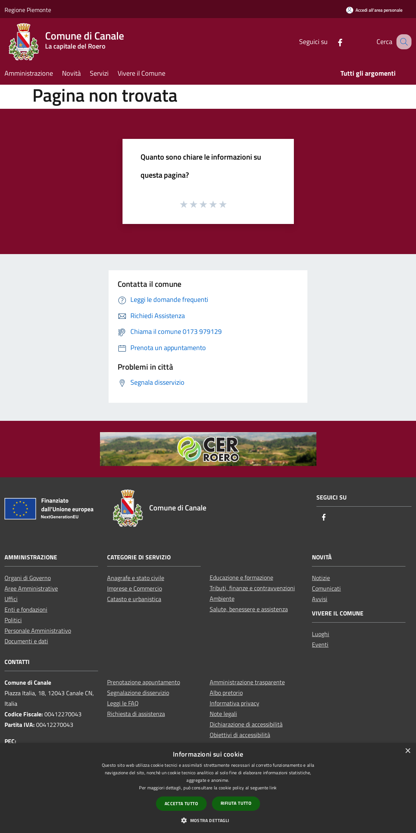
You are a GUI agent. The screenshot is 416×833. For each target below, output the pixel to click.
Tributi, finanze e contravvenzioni (252, 587)
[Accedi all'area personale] (374, 10)
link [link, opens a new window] (273, 787)
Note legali (223, 713)
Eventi (320, 644)
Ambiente (222, 598)
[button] (208, 820)
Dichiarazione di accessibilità (246, 724)
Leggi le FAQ (123, 703)
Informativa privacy (234, 703)
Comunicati (326, 588)
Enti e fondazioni (26, 609)
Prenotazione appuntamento (143, 682)
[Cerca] (402, 42)
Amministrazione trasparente (247, 682)
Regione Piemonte (28, 9)
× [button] (407, 751)
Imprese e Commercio (134, 588)
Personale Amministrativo (38, 630)
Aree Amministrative (31, 588)
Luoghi (320, 633)
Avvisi (319, 598)
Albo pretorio (226, 692)
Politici (13, 619)
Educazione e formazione (241, 577)
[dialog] (208, 788)
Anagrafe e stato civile (135, 577)
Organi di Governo (28, 577)
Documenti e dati (26, 641)
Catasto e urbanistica (134, 598)
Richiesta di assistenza (136, 713)
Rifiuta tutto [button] (236, 803)
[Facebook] (332, 42)
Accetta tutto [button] (181, 803)
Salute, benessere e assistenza (249, 609)
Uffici (11, 598)
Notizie (321, 577)
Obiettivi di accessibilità (240, 734)
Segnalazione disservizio (138, 692)
